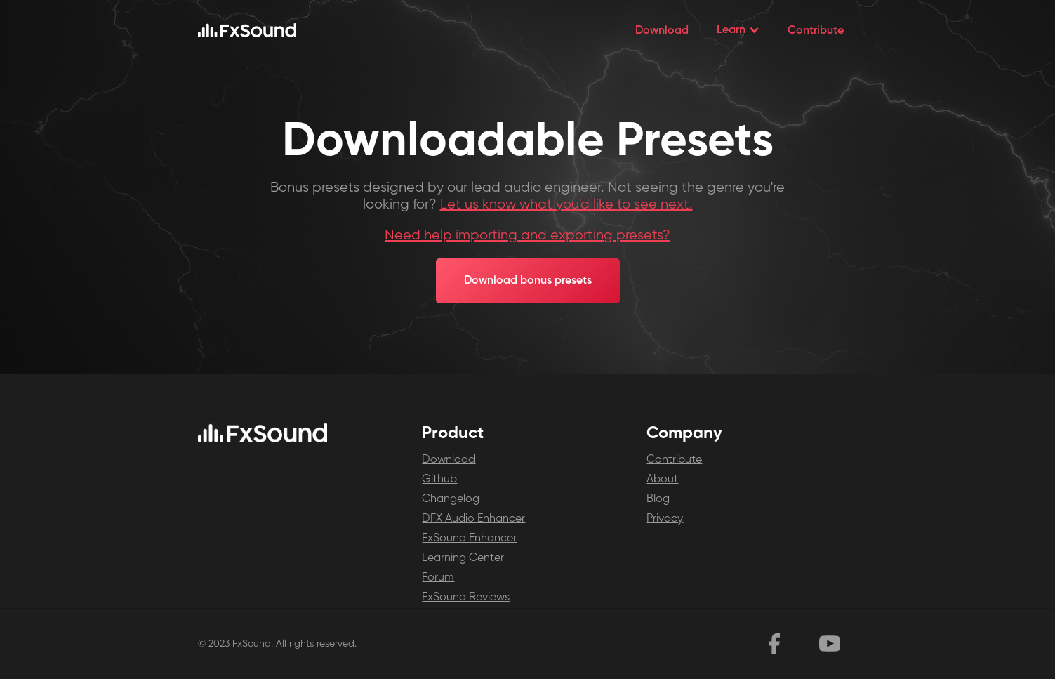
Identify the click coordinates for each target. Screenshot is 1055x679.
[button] (738, 30)
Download (662, 31)
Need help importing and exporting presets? (527, 235)
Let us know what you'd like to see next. (566, 204)
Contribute (816, 31)
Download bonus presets (528, 280)
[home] (247, 30)
